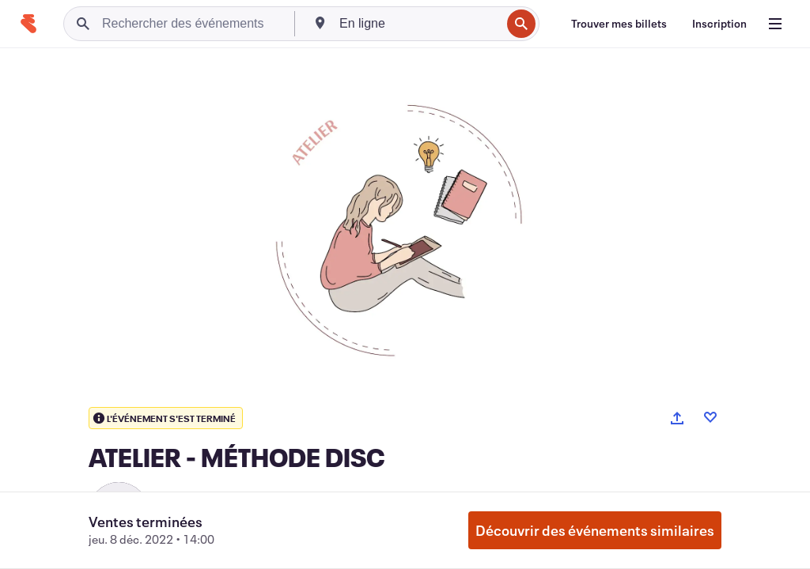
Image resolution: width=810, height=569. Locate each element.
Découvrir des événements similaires (594, 530)
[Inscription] (719, 24)
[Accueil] (28, 23)
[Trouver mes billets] (618, 24)
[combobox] (418, 24)
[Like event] (710, 417)
